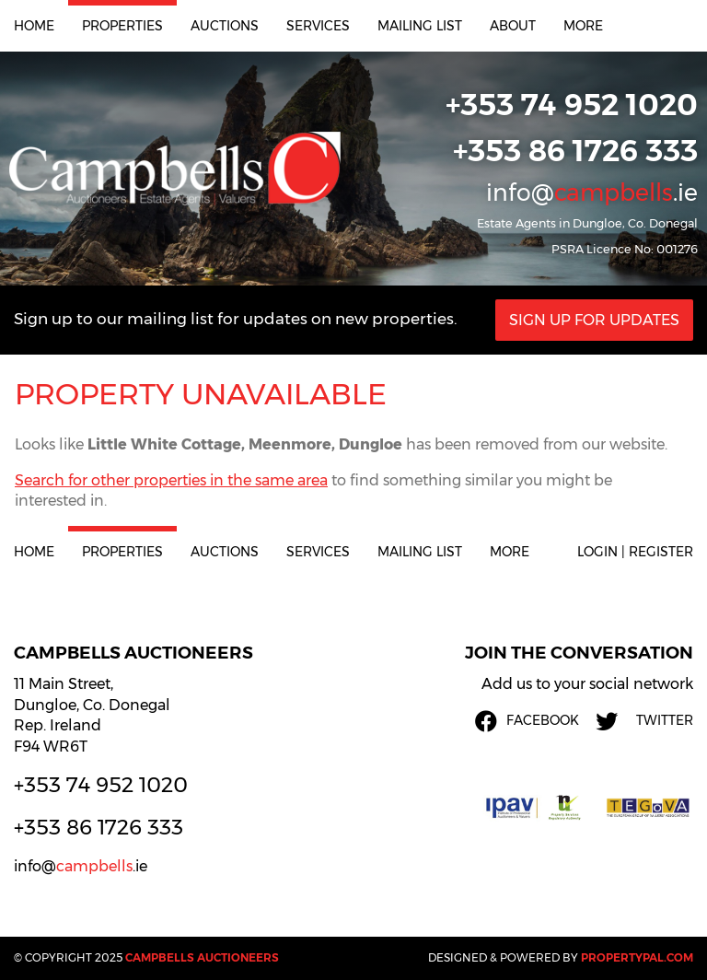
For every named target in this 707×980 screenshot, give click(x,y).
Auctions (225, 26)
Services (318, 26)
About (513, 26)
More (583, 26)
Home (34, 26)
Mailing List (419, 26)
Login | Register (635, 551)
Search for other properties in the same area (171, 480)
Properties (122, 26)
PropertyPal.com (637, 957)
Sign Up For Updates (594, 320)
